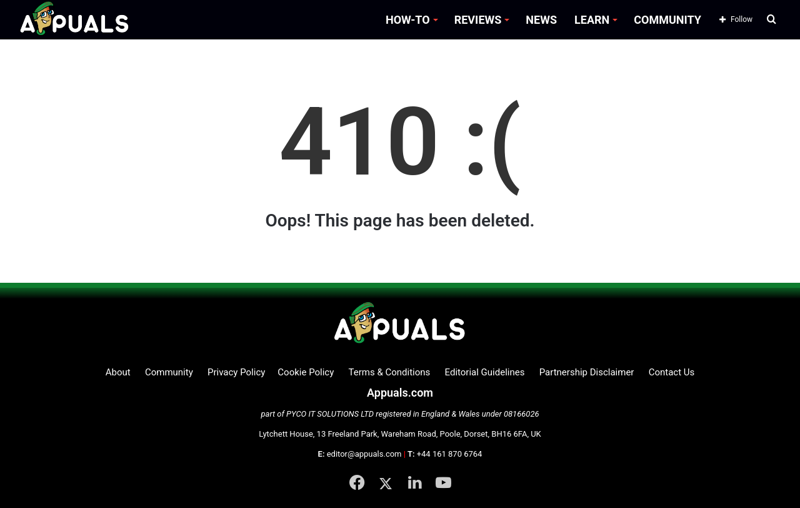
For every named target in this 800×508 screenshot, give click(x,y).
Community (169, 372)
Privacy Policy (236, 372)
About (118, 372)
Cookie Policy (306, 372)
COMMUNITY (667, 19)
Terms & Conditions (390, 372)
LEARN (591, 19)
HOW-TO (408, 19)
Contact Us (672, 372)
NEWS (541, 19)
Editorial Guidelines (485, 372)
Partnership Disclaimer (586, 372)
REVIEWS (478, 19)
